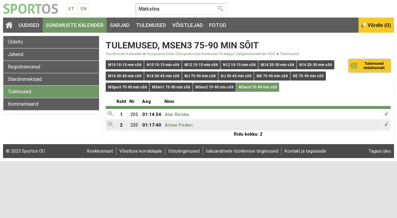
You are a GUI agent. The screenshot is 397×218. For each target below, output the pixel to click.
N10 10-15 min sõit (163, 65)
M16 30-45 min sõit (124, 76)
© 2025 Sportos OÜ (25, 151)
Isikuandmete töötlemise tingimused (242, 151)
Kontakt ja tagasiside (305, 151)
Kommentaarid (23, 104)
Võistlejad (187, 25)
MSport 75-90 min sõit (127, 87)
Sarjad (120, 25)
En (84, 9)
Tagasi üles (380, 151)
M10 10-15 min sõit (124, 65)
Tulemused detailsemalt (374, 65)
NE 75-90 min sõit (308, 76)
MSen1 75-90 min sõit (171, 87)
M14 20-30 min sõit (277, 65)
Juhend (15, 54)
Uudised (28, 25)
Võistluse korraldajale (140, 151)
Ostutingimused (184, 151)
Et (71, 9)
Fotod (217, 25)
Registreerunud (24, 67)
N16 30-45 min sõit (163, 76)
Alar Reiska (177, 114)
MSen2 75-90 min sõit (214, 87)
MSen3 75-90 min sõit (258, 87)
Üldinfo (15, 42)
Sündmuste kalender (75, 25)
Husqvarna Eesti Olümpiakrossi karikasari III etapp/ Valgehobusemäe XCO (210, 53)
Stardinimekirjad (25, 79)
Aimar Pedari (179, 125)
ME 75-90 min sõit (272, 76)
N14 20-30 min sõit (315, 65)
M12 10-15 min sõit (201, 65)
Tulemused (151, 25)
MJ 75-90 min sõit (200, 76)
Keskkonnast (100, 151)
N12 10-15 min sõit (239, 65)
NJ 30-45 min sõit (236, 76)
